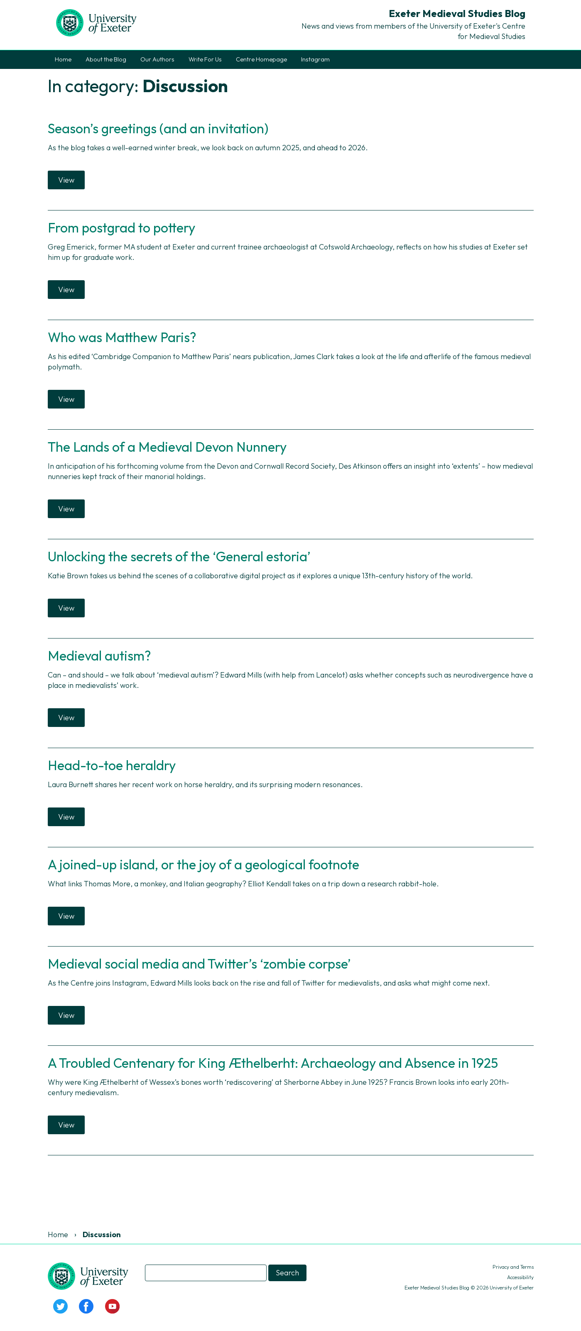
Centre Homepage (261, 59)
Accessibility (520, 1277)
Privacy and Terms (513, 1267)
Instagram (315, 59)
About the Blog (106, 59)
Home (63, 59)
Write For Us (205, 59)
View (66, 180)
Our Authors (157, 59)
